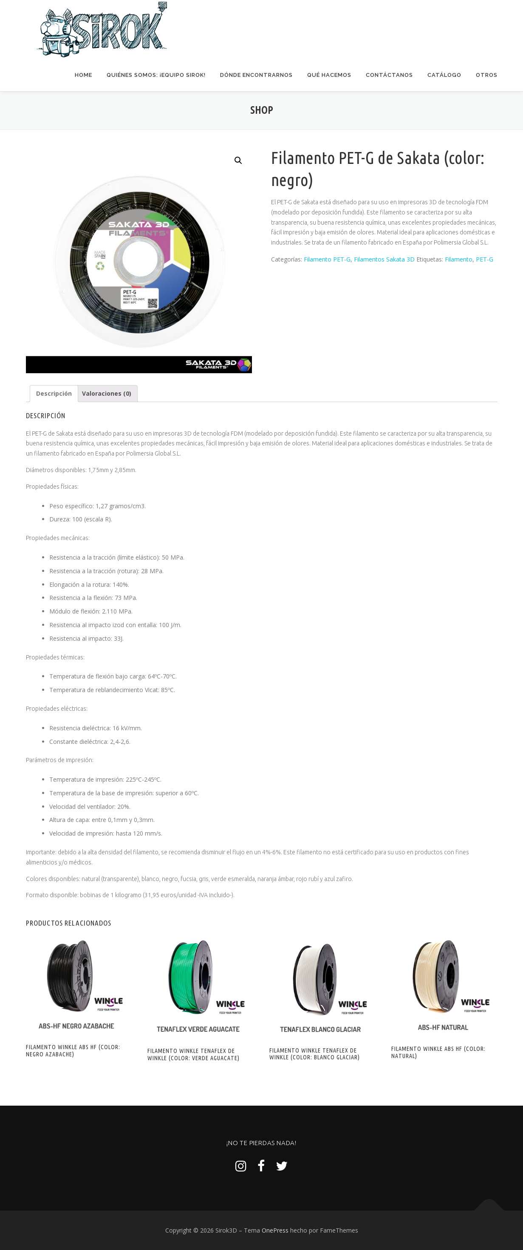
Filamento (458, 259)
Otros (487, 75)
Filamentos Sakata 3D (384, 259)
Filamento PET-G (327, 259)
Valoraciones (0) (106, 393)
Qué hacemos (329, 75)
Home (83, 75)
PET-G (484, 259)
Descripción (54, 393)
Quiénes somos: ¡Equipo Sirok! (156, 75)
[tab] (54, 393)
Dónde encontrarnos (256, 75)
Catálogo (444, 75)
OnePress (275, 1230)
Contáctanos (389, 75)
